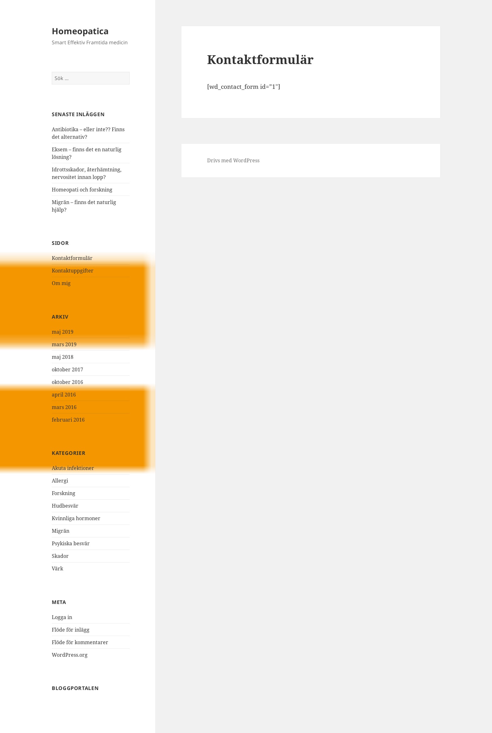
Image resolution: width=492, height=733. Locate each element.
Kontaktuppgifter (73, 270)
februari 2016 (68, 419)
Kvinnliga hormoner (76, 518)
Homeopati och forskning (82, 189)
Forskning (63, 493)
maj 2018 (62, 356)
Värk (57, 568)
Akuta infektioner (73, 468)
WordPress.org (70, 654)
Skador (60, 555)
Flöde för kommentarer (80, 642)
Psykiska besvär (71, 543)
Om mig (61, 283)
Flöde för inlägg (70, 629)
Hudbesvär (65, 505)
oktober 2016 (67, 382)
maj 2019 (62, 331)
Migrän (60, 530)
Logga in (62, 617)
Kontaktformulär (72, 258)
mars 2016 (64, 407)
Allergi (60, 480)
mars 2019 (64, 344)
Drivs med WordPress (233, 160)
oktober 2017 (67, 369)
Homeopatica (80, 31)
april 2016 (64, 394)
